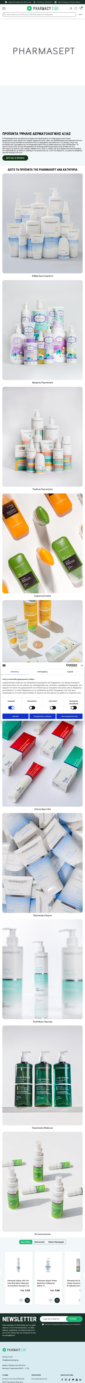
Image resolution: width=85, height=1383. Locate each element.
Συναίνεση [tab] (15, 672)
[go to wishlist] (76, 8)
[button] (4, 14)
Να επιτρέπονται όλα (69, 716)
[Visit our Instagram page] (65, 1380)
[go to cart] (80, 8)
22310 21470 (7, 1357)
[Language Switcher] (80, 14)
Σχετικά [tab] (70, 672)
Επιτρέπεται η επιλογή (42, 716)
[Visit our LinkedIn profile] (80, 1380)
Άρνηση (15, 716)
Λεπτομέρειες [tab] (42, 672)
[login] (71, 8)
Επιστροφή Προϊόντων (39, 1379)
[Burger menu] (3, 8)
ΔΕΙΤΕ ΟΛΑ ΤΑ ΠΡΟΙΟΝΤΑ (15, 158)
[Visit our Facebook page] (62, 1380)
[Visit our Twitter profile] (73, 1380)
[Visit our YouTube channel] (76, 1380)
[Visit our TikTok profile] (69, 1380)
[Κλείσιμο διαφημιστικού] (82, 665)
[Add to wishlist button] (21, 1300)
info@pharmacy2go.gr (10, 1360)
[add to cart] (27, 1300)
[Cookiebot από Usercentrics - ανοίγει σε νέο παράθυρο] (67, 665)
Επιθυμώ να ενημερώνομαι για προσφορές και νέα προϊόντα (63, 1324)
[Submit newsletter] (74, 1319)
